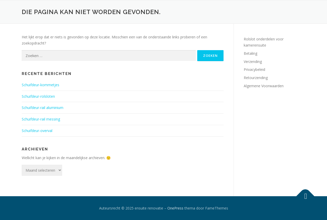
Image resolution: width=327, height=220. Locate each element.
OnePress (175, 208)
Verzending (253, 61)
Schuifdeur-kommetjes (40, 84)
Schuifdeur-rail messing (41, 119)
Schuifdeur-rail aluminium (42, 107)
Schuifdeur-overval (37, 130)
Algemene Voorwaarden (264, 85)
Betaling (250, 53)
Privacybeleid (254, 69)
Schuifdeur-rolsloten (38, 96)
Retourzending (256, 77)
